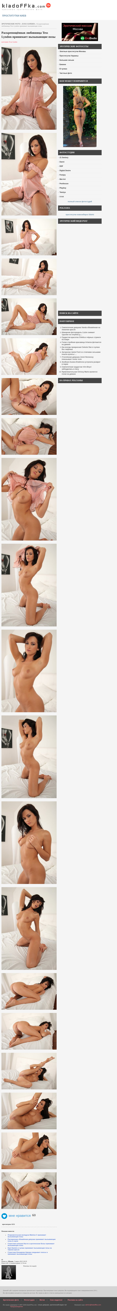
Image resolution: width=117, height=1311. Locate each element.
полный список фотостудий (80, 202)
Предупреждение (16, 1306)
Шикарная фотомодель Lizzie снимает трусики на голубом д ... (78, 333)
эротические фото (10, 24)
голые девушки (43, 1305)
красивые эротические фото (26, 6)
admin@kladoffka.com (93, 1305)
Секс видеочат (56, 1300)
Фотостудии (29, 1300)
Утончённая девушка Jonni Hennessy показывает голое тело (77, 358)
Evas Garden (28, 24)
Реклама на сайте (75, 1300)
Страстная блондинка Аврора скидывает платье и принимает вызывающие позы (28, 1253)
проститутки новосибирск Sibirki (80, 215)
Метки (42, 1300)
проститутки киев (14, 15)
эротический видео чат (58, 1305)
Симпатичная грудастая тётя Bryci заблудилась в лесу (76, 368)
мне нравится (16, 1216)
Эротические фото (11, 1300)
